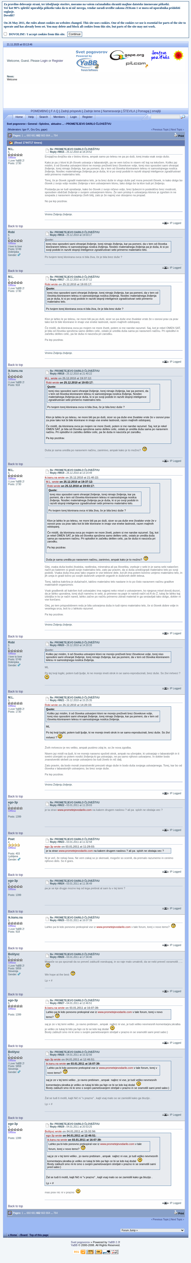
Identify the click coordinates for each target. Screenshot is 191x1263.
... (25, 1213)
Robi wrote (51, 284)
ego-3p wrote (53, 846)
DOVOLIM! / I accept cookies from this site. (37, 34)
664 (48, 1213)
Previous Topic (161, 1219)
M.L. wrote (51, 378)
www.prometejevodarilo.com (75, 809)
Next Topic (177, 129)
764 (56, 1213)
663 (43, 1213)
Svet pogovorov (16, 124)
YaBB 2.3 (113, 1242)
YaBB (74, 1245)
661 (34, 1213)
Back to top (15, 226)
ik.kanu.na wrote (54, 477)
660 (29, 1213)
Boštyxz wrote (53, 1131)
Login (44, 61)
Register (57, 61)
